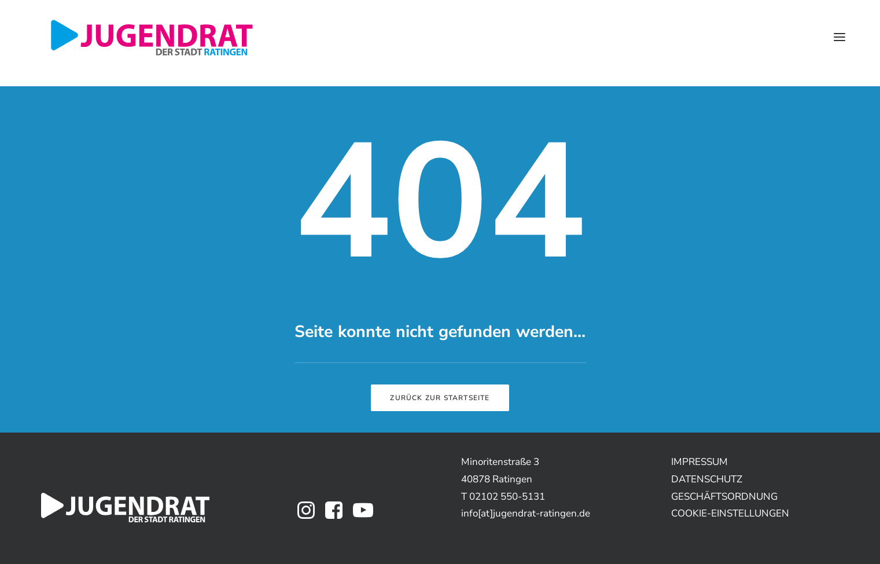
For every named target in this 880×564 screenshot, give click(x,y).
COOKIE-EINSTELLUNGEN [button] (730, 513)
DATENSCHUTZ (706, 479)
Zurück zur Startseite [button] (439, 397)
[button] (839, 37)
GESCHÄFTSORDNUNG (724, 496)
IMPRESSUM (699, 461)
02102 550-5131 (507, 496)
